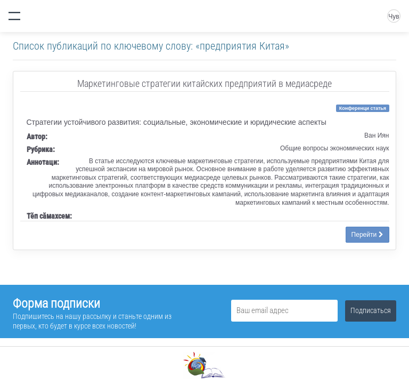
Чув (393, 16)
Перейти (367, 234)
